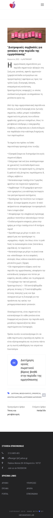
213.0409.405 (14, 453)
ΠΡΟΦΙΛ (5, 488)
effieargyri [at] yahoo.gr (18, 458)
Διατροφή (15, 393)
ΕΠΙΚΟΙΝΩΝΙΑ (32, 494)
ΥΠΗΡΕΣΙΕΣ (31, 483)
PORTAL (5, 494)
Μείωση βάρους (25, 393)
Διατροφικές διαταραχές (32, 397)
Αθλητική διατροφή (14, 397)
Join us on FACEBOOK (17, 468)
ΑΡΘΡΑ (30, 488)
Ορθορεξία (36, 393)
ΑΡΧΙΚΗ (5, 483)
